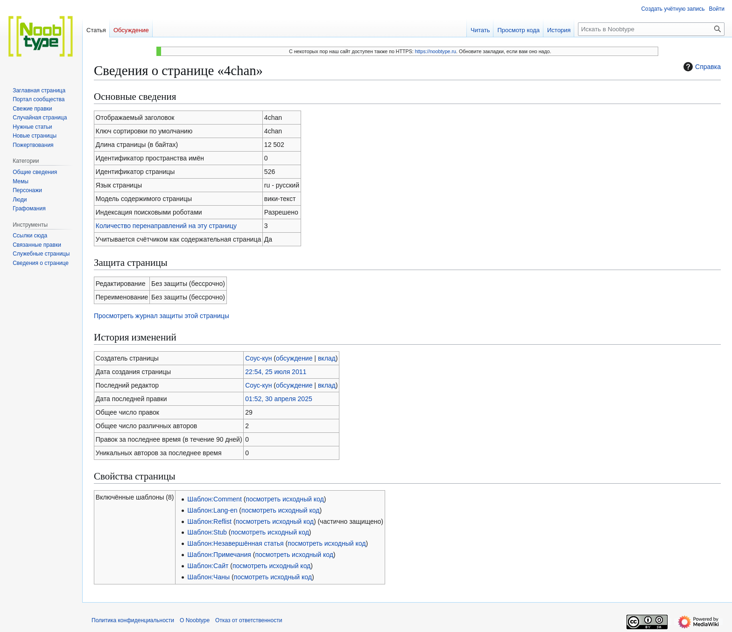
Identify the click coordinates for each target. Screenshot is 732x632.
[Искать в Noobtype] (651, 29)
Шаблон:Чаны (208, 577)
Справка (701, 66)
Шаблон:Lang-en (212, 510)
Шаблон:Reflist (209, 521)
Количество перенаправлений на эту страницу (166, 225)
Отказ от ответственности (248, 620)
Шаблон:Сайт (207, 565)
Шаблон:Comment (214, 499)
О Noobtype (195, 620)
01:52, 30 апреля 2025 (278, 399)
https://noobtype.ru (435, 51)
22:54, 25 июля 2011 (275, 371)
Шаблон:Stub (207, 532)
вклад (327, 358)
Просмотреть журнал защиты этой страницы (161, 315)
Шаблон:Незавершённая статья (235, 543)
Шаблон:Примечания (219, 554)
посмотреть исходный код (285, 499)
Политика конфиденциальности (133, 620)
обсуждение (294, 358)
